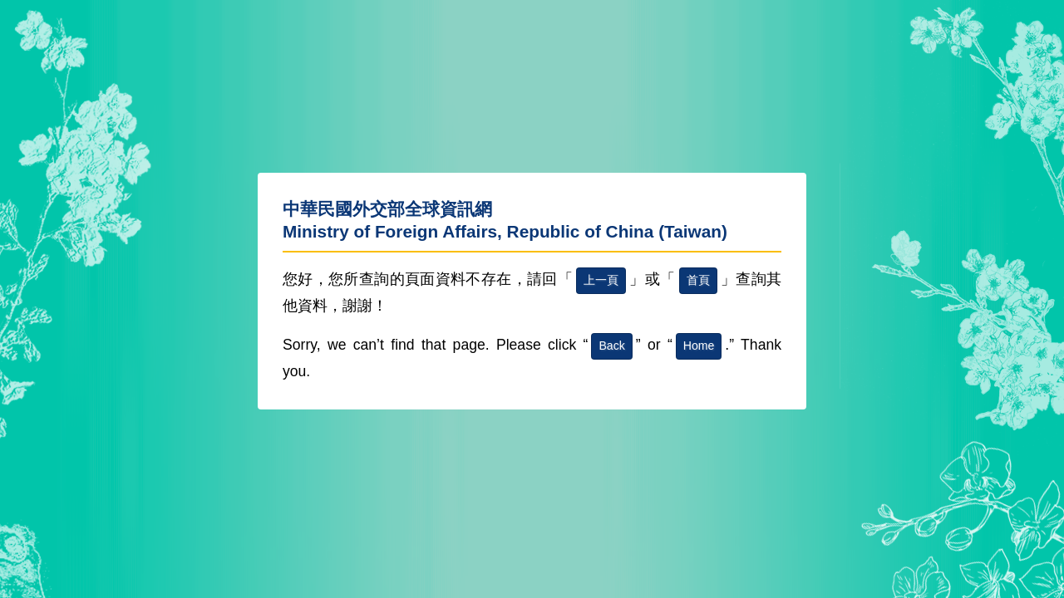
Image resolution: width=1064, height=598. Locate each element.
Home (699, 345)
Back (611, 345)
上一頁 (601, 280)
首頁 (698, 280)
